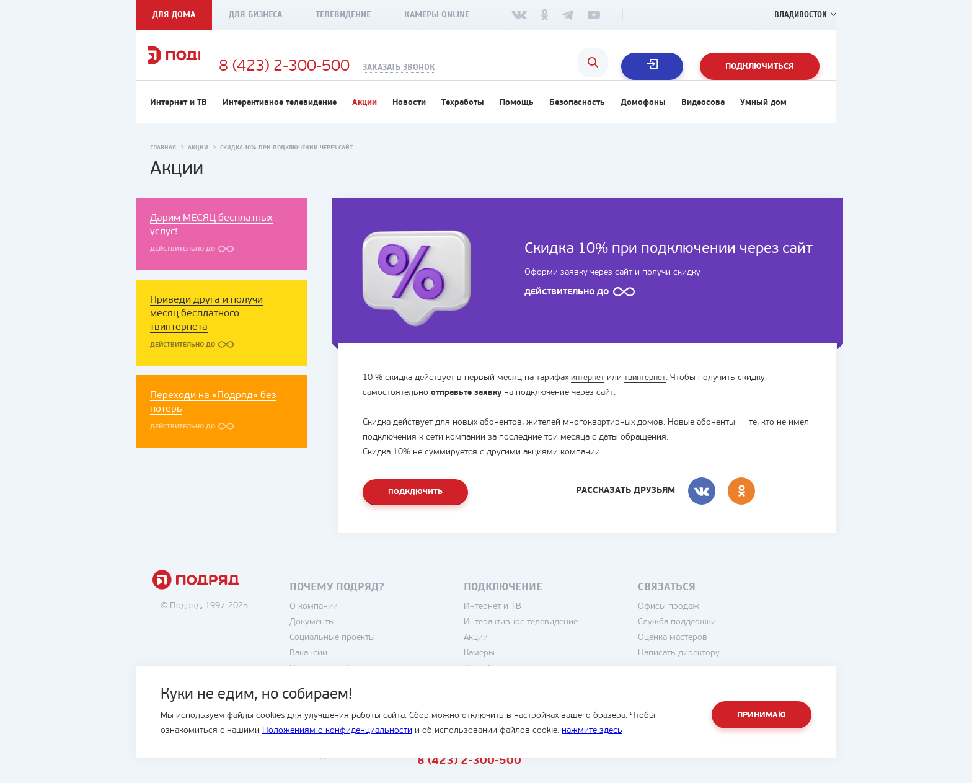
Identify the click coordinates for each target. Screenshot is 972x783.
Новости (409, 122)
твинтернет (649, 397)
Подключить (417, 512)
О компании (350, 627)
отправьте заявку (468, 412)
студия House (778, 775)
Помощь (517, 122)
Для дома (173, 14)
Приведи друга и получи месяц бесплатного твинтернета (206, 333)
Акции (364, 122)
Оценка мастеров (709, 658)
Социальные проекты (369, 658)
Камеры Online (436, 14)
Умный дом (763, 122)
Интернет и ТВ (178, 122)
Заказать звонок (484, 68)
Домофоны (643, 122)
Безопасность (577, 122)
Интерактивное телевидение (280, 122)
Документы (348, 643)
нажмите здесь (592, 730)
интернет (589, 397)
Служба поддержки (713, 643)
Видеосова (703, 122)
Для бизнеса (255, 14)
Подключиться (759, 67)
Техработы (462, 122)
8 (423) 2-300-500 (369, 67)
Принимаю (761, 715)
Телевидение (343, 14)
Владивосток (798, 14)
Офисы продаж (705, 627)
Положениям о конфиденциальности (337, 730)
